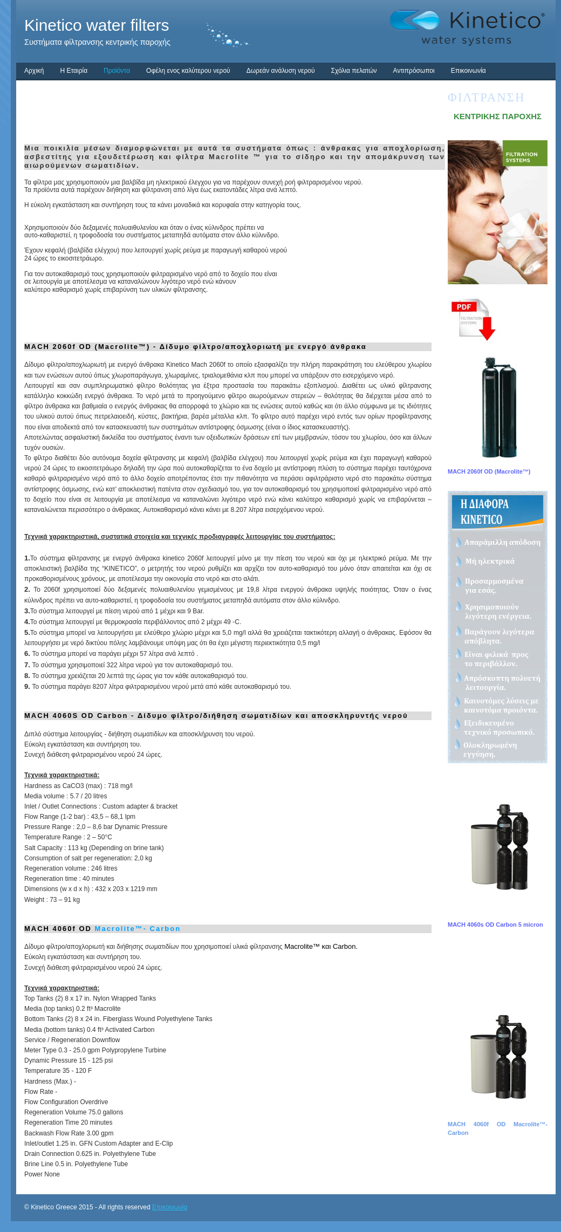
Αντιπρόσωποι (414, 70)
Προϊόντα (117, 70)
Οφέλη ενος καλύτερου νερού (188, 70)
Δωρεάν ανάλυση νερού (281, 70)
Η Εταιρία (73, 70)
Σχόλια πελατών (354, 70)
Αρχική (34, 70)
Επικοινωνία (468, 70)
